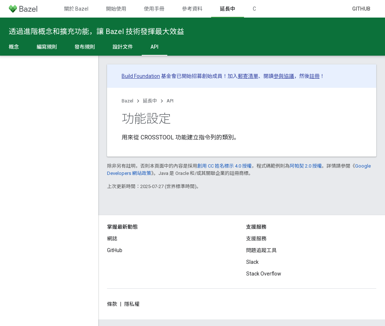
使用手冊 (154, 9)
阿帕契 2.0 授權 (306, 166)
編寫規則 (47, 47)
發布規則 (85, 47)
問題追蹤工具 (261, 250)
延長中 (150, 101)
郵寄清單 (248, 76)
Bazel (127, 101)
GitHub (361, 9)
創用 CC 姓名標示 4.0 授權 (224, 166)
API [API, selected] (154, 47)
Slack (252, 262)
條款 (112, 304)
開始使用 (116, 9)
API (170, 101)
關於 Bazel (76, 9)
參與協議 (284, 76)
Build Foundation (141, 76)
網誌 (112, 238)
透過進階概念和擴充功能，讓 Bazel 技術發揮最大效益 (96, 31)
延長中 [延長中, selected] (227, 9)
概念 (14, 47)
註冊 (314, 76)
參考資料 (192, 9)
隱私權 (132, 304)
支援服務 (256, 238)
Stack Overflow (263, 274)
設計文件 (123, 47)
